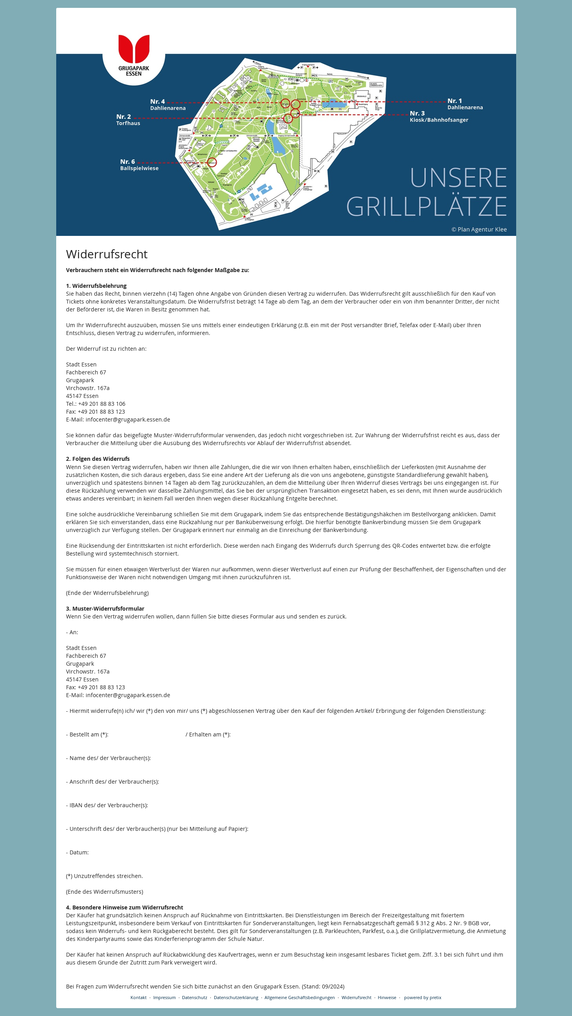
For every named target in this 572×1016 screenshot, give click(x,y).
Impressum (164, 997)
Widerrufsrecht (357, 997)
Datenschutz (194, 997)
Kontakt (139, 997)
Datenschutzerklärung (236, 997)
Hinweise (387, 997)
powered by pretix (422, 997)
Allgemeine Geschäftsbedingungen (300, 997)
